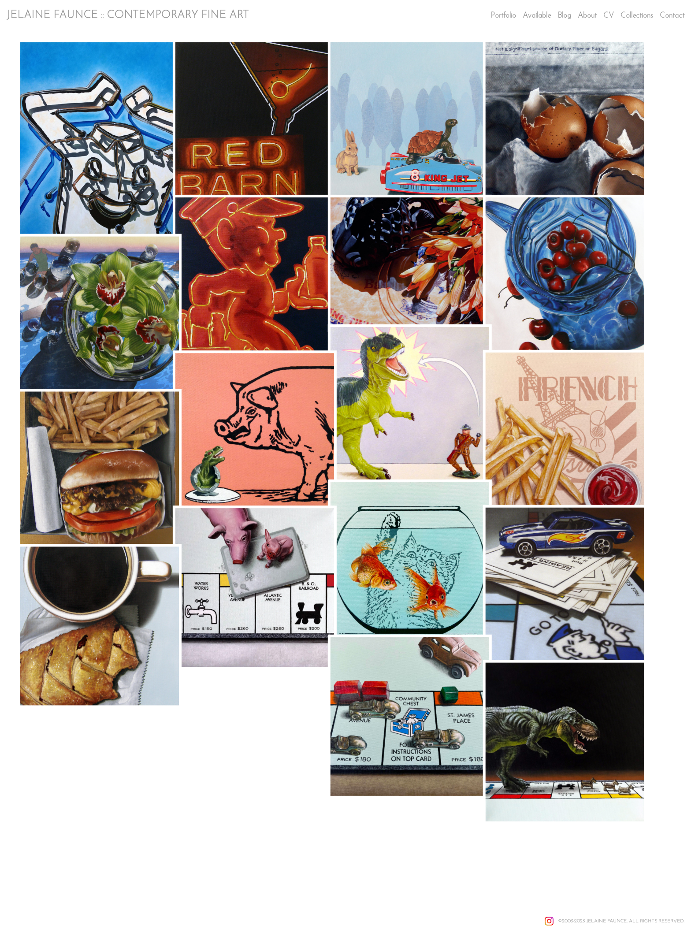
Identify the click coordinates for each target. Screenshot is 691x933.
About (587, 15)
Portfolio (503, 15)
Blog (564, 15)
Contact (672, 15)
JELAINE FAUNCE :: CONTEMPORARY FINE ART (128, 15)
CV (608, 15)
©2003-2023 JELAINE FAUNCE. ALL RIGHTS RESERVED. (621, 921)
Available (537, 15)
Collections (636, 15)
